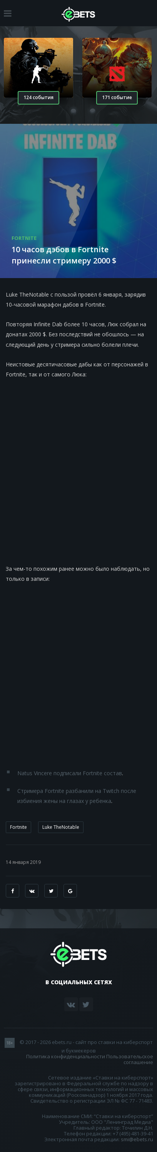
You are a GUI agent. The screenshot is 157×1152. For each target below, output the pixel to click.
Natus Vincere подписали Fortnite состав (69, 773)
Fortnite (18, 827)
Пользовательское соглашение (129, 1059)
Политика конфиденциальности (65, 1056)
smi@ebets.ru (137, 1139)
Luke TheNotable (60, 827)
